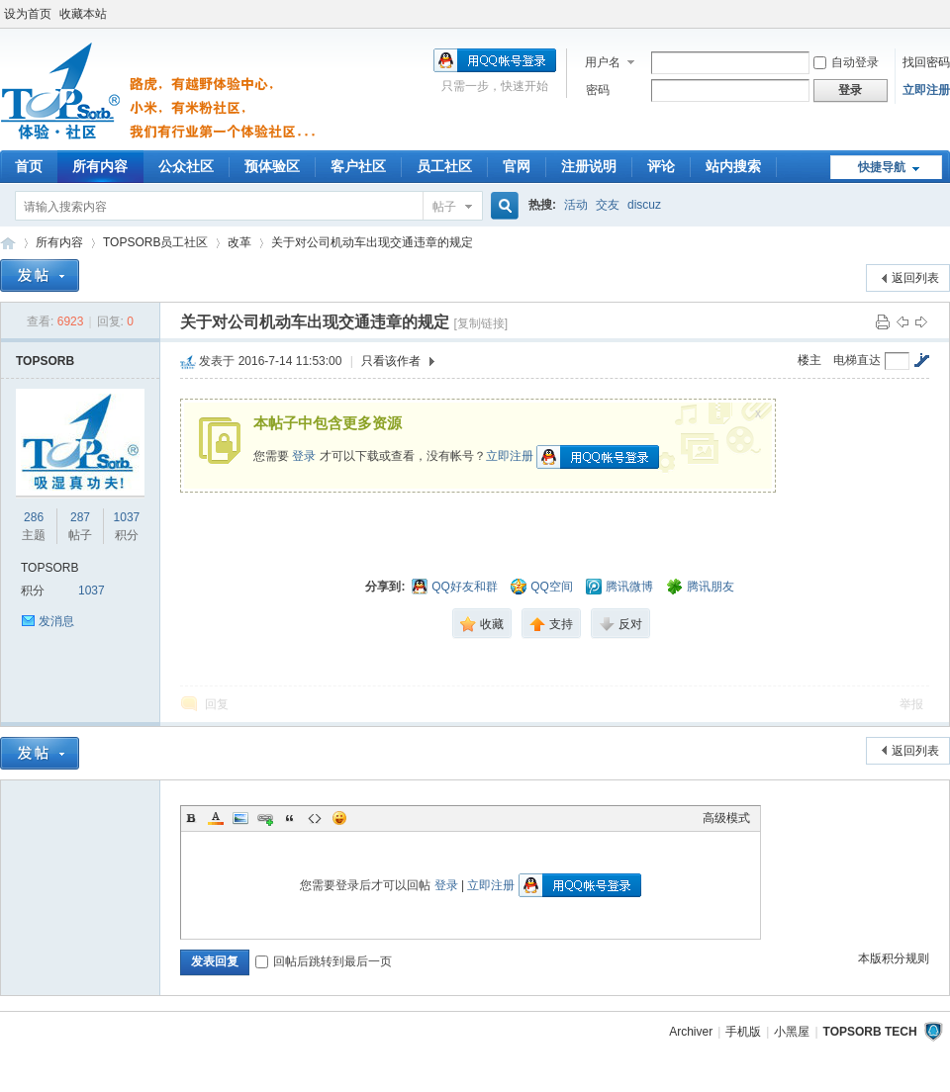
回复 (217, 704)
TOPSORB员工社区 (155, 242)
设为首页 (27, 14)
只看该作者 (391, 361)
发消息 (56, 621)
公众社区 (186, 166)
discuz (644, 205)
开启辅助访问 (945, 14)
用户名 (602, 62)
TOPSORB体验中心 (8, 242)
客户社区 (358, 166)
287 (80, 517)
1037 (127, 517)
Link (265, 818)
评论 (661, 166)
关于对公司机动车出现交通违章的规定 (372, 242)
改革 (239, 242)
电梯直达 (857, 360)
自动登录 (846, 62)
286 (34, 517)
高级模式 (726, 818)
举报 (911, 704)
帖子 (444, 207)
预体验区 (272, 166)
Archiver (690, 1032)
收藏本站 (83, 14)
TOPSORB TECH (870, 1032)
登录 (304, 456)
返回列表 (915, 278)
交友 (607, 205)
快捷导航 (881, 167)
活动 (576, 205)
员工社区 (444, 166)
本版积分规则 (893, 958)
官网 (516, 166)
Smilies (339, 818)
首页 (29, 166)
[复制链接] (480, 323)
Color (216, 818)
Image (240, 818)
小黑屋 (791, 1032)
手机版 (743, 1032)
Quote (290, 818)
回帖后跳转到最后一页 (323, 961)
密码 (598, 90)
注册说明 (589, 166)
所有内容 (100, 166)
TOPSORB (45, 361)
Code (315, 818)
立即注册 (926, 90)
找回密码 (926, 62)
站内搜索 (733, 166)
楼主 (809, 360)
